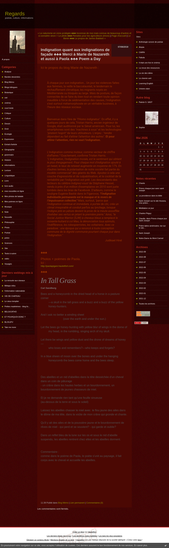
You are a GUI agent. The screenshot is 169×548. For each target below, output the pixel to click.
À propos (6, 59)
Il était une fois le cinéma (149, 63)
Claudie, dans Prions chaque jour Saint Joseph (153, 219)
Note (6, 212)
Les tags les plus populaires (110, 536)
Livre (7, 181)
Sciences (8, 243)
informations (10, 165)
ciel (6, 98)
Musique (8, 207)
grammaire (9, 155)
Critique (8, 113)
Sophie (142, 127)
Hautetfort (92, 532)
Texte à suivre (10, 253)
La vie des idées (146, 73)
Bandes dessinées (12, 77)
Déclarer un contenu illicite (38, 540)
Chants (142, 183)
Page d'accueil (119, 35)
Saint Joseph (144, 233)
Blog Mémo (9, 82)
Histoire (8, 160)
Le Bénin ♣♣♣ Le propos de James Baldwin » (97, 37)
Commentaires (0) (94, 503)
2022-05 (142, 272)
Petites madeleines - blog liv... (17, 306)
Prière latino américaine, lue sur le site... (152, 227)
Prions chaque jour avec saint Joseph (151, 189)
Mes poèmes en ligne (14, 202)
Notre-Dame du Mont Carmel (151, 238)
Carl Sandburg (48, 288)
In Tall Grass (58, 280)
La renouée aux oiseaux (15, 280)
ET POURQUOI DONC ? (15, 317)
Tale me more (10, 327)
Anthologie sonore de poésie (151, 42)
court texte (9, 108)
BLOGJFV (9, 322)
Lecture (8, 170)
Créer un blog (78, 532)
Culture (8, 118)
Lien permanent (77, 503)
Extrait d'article (11, 144)
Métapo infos (10, 286)
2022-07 (142, 262)
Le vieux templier (12, 301)
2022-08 (142, 257)
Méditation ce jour (146, 208)
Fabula (142, 57)
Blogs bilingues (11, 87)
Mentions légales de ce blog (62, 540)
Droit (6, 129)
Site (6, 248)
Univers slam (144, 89)
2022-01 (142, 293)
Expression (9, 139)
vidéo (7, 259)
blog (139, 540)
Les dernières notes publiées (85, 536)
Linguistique (10, 176)
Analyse (8, 72)
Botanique (9, 92)
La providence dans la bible (150, 196)
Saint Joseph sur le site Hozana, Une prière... (152, 202)
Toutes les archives (147, 304)
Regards (15, 13)
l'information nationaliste (15, 291)
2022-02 (142, 288)
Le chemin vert (145, 78)
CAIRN (142, 52)
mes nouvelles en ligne (14, 191)
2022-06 (142, 267)
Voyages (8, 264)
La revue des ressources (149, 68)
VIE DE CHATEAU (12, 296)
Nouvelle (8, 217)
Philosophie (9, 222)
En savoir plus (140, 545)
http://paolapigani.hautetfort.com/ (57, 266)
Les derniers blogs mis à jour (59, 536)
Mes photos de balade (14, 196)
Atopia (141, 47)
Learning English (146, 83)
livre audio (9, 186)
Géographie (10, 150)
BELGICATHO (11, 312)
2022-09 (142, 252)
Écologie (8, 134)
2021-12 (142, 298)
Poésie (7, 233)
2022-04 (142, 278)
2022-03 (142, 283)
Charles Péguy (145, 213)
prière (7, 238)
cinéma (8, 103)
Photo (7, 227)
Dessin (7, 124)
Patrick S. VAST (145, 102)
